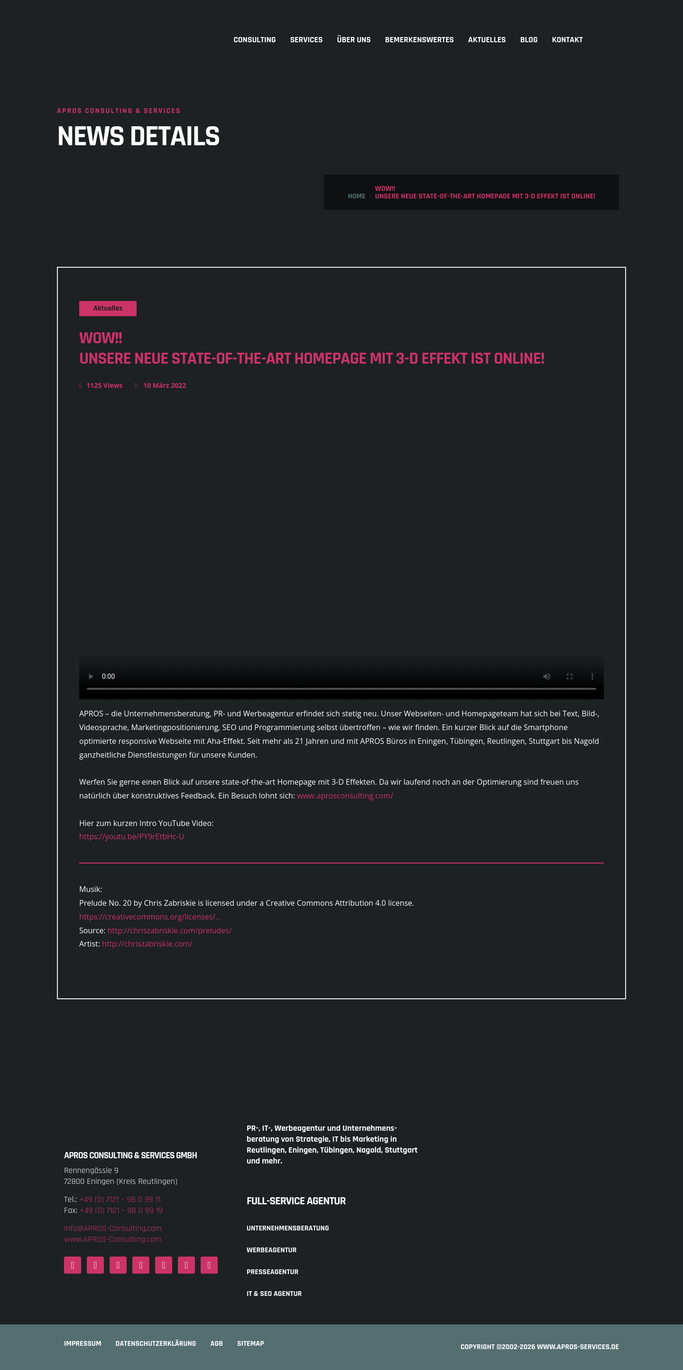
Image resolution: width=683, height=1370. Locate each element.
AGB (217, 1344)
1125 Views (100, 385)
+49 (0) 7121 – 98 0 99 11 (120, 1199)
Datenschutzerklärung (156, 1344)
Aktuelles (487, 40)
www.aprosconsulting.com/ (345, 795)
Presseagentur (272, 1272)
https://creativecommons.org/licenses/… (150, 916)
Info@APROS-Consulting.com (113, 1228)
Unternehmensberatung (288, 1228)
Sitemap (250, 1344)
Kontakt (567, 40)
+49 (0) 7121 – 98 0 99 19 (121, 1210)
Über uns (354, 40)
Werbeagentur (271, 1250)
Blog (529, 40)
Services (306, 40)
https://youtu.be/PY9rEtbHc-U (131, 836)
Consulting (254, 40)
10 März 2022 (160, 385)
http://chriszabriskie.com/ (147, 943)
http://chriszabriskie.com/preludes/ (170, 930)
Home (356, 196)
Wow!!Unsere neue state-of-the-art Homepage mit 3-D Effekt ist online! (311, 348)
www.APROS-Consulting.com (112, 1239)
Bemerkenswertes (419, 40)
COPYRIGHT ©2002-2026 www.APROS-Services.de (540, 1347)
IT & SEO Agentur (274, 1294)
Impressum (83, 1344)
